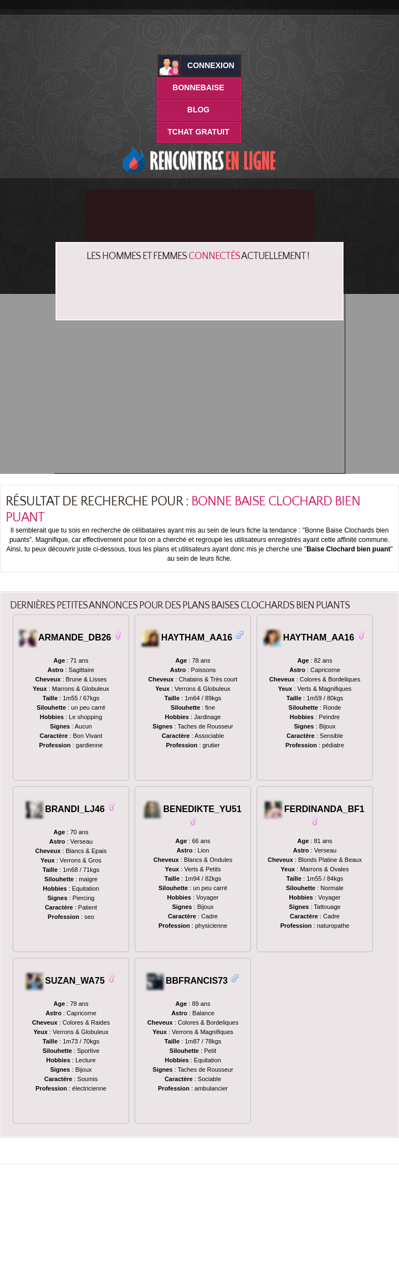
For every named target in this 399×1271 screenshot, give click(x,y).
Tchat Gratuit (198, 131)
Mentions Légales (255, 1254)
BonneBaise (198, 87)
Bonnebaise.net (142, 1254)
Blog (198, 109)
